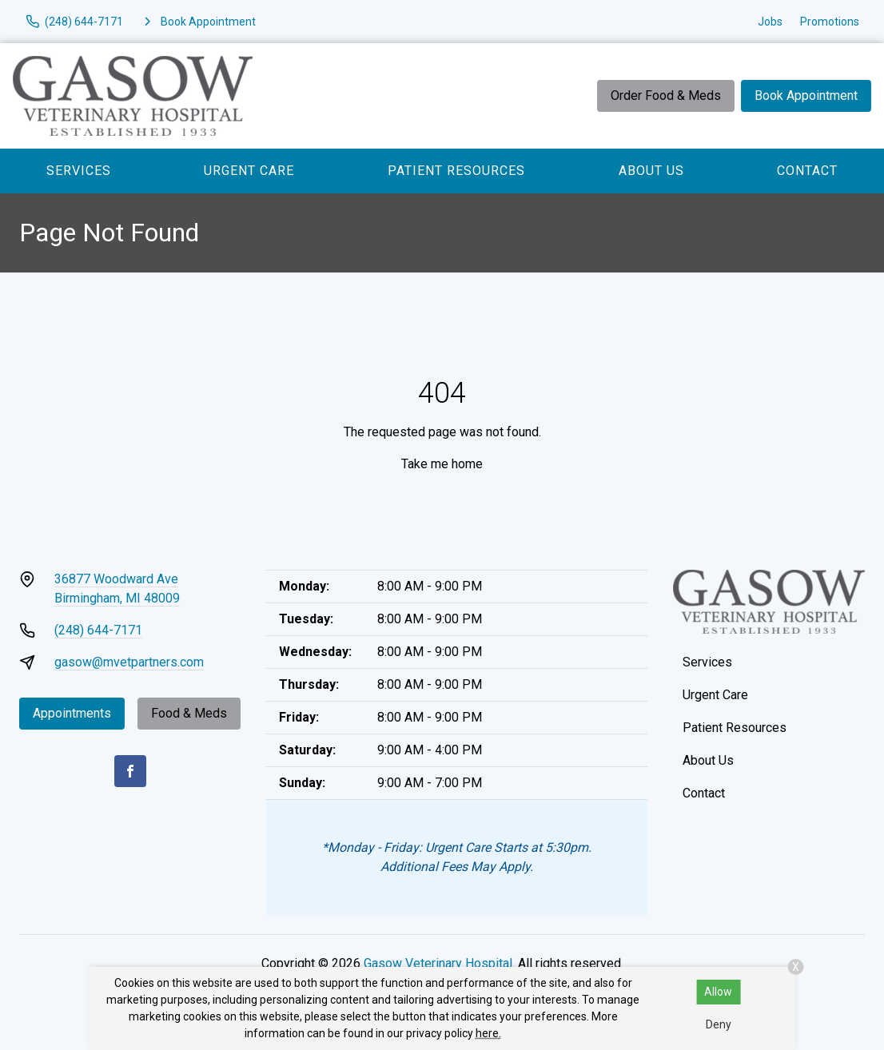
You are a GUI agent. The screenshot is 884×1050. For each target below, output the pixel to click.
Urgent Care (249, 170)
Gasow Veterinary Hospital (438, 963)
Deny (718, 1024)
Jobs (770, 21)
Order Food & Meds (666, 95)
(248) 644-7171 (98, 630)
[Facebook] (130, 771)
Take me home (442, 463)
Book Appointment (806, 95)
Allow (718, 991)
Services (78, 170)
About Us (651, 170)
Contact (807, 170)
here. (488, 1033)
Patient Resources (456, 170)
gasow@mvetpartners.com (129, 662)
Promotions (829, 21)
